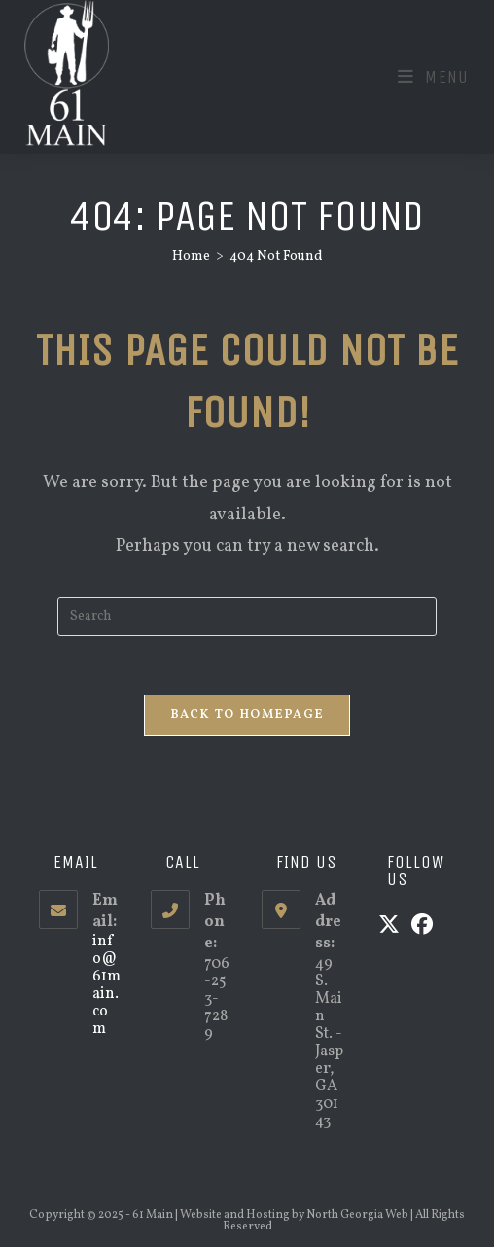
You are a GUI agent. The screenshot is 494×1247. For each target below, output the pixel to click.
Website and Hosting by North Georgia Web (294, 1215)
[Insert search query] (247, 616)
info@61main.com (106, 985)
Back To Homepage (247, 715)
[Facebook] (422, 927)
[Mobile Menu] (434, 77)
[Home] (191, 256)
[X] (389, 927)
